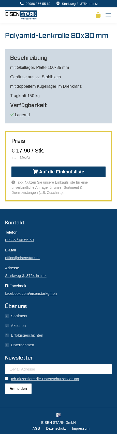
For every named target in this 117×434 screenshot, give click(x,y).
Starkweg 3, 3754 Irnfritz (80, 4)
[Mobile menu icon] (108, 15)
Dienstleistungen (24, 192)
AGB (36, 428)
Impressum (81, 428)
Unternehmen (22, 345)
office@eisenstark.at (22, 258)
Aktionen (18, 325)
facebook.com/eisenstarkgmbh (31, 293)
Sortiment (19, 316)
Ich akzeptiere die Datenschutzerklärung (45, 379)
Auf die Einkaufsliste (58, 171)
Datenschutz (56, 428)
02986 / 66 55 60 (38, 4)
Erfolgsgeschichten (27, 335)
